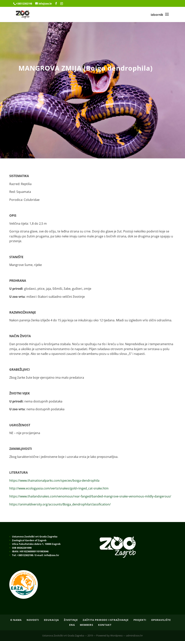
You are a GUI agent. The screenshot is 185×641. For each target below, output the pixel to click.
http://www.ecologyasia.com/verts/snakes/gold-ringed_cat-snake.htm (59, 488)
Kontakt (105, 625)
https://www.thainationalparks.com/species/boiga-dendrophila (54, 480)
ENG (72, 625)
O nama (16, 620)
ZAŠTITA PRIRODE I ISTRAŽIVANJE (106, 620)
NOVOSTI (33, 620)
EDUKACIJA (51, 620)
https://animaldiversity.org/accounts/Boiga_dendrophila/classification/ (60, 504)
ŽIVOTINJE (71, 620)
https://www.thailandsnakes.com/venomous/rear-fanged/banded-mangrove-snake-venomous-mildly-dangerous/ (90, 496)
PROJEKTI (139, 620)
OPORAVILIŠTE (161, 620)
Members (86, 625)
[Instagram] (61, 3)
